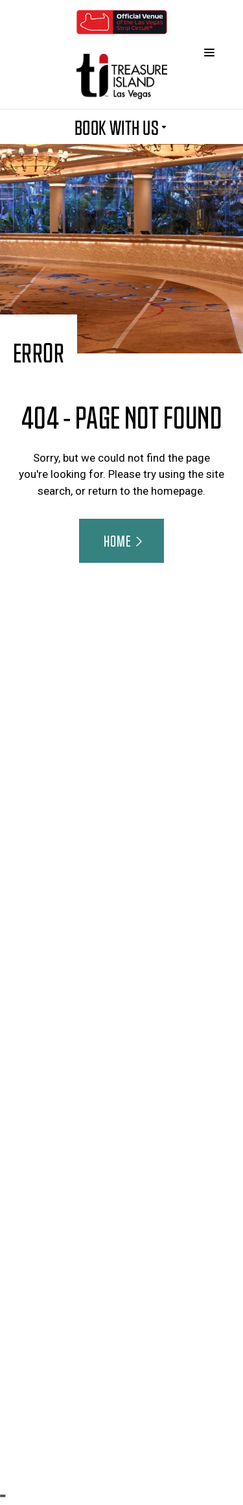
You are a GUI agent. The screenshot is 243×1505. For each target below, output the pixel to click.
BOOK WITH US (122, 126)
